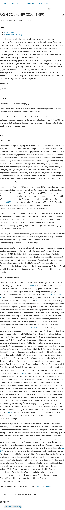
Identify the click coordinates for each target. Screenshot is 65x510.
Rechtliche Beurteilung (13, 34)
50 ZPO (49, 486)
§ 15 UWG (23, 373)
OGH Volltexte (42, 3)
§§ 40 (37, 486)
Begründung (9, 32)
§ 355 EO (7, 202)
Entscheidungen (8, 3)
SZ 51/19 (39, 300)
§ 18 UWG (35, 328)
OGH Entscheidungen (25, 3)
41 (41, 486)
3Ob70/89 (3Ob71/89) (13, 507)
